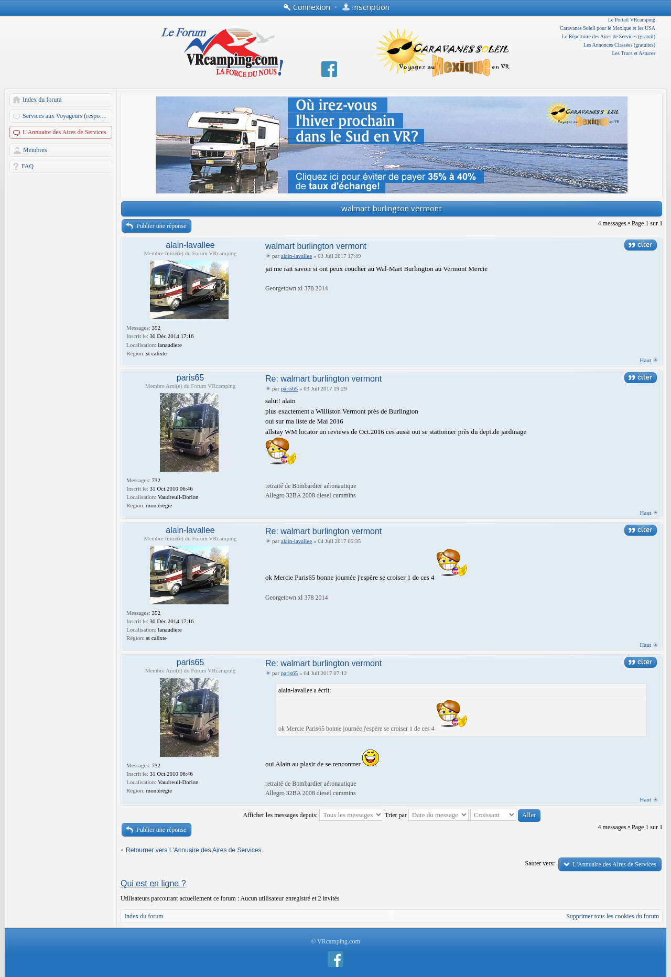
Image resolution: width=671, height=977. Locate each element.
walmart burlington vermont (391, 208)
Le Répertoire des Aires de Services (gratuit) (608, 36)
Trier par (427, 815)
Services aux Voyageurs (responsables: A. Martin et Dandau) (68, 116)
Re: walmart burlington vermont (323, 378)
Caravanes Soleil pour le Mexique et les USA (607, 28)
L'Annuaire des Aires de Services (64, 132)
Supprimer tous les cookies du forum (612, 916)
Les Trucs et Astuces (634, 53)
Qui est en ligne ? (153, 883)
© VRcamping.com (335, 941)
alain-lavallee (190, 245)
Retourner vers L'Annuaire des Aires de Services (193, 850)
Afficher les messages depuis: (313, 815)
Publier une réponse (161, 226)
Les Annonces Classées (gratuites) (619, 45)
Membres (35, 150)
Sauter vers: (540, 863)
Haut (645, 360)
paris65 (190, 377)
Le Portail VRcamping (631, 20)
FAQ (27, 166)
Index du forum (42, 99)
